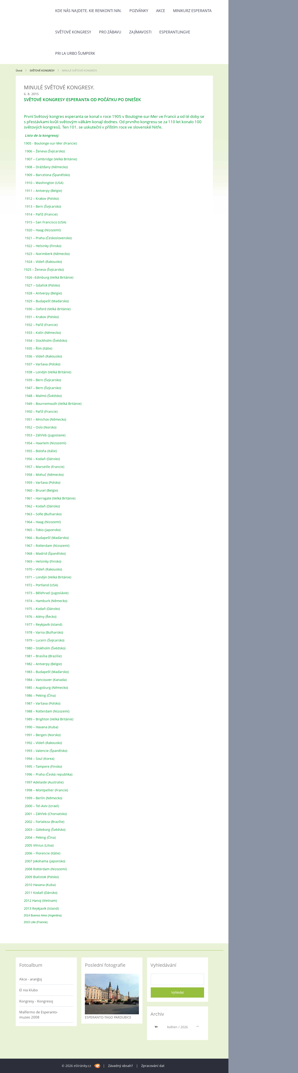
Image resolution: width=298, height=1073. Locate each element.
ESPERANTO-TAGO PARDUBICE (108, 1017)
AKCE (160, 10)
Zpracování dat (152, 1065)
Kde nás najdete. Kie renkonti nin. (88, 10)
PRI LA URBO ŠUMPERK (75, 53)
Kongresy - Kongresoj (36, 1001)
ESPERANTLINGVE (174, 32)
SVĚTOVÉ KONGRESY (73, 32)
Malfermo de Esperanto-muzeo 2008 (38, 1014)
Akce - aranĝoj (30, 979)
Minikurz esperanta (192, 10)
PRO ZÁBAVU (110, 32)
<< (157, 1027)
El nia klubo (28, 990)
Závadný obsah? (120, 1065)
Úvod (19, 70)
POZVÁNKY (138, 10)
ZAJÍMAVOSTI (140, 32)
